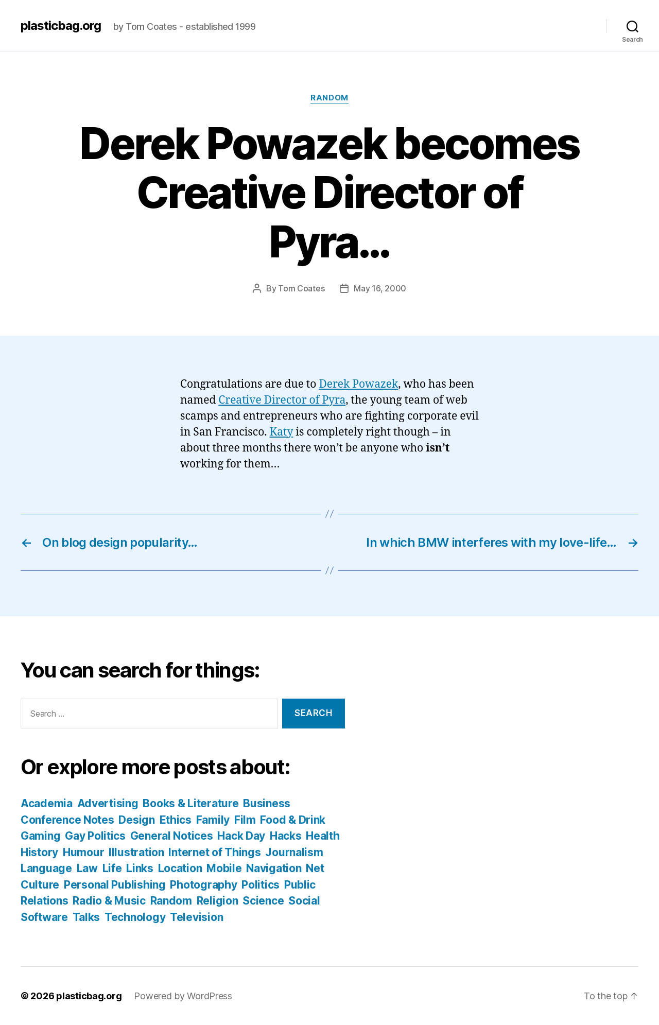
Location (180, 868)
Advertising (107, 803)
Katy (281, 432)
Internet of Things (214, 852)
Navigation (273, 868)
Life (112, 868)
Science (263, 900)
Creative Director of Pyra (281, 400)
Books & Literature (190, 803)
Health (322, 835)
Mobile (223, 868)
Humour (83, 852)
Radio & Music (109, 900)
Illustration (136, 852)
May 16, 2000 (380, 288)
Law (87, 868)
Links (139, 868)
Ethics (176, 819)
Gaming (40, 835)
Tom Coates (301, 288)
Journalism (294, 852)
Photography (203, 884)
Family (213, 819)
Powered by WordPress (183, 996)
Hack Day (241, 835)
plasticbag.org (61, 26)
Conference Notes (67, 819)
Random (329, 97)
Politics (260, 884)
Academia (47, 803)
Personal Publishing (115, 884)
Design (136, 819)
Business (266, 803)
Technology (135, 917)
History (39, 852)
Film (245, 819)
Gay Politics (95, 835)
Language (46, 868)
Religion (217, 900)
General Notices (171, 835)
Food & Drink (292, 819)
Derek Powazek (358, 384)
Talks (86, 917)
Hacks (286, 835)
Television (196, 917)
